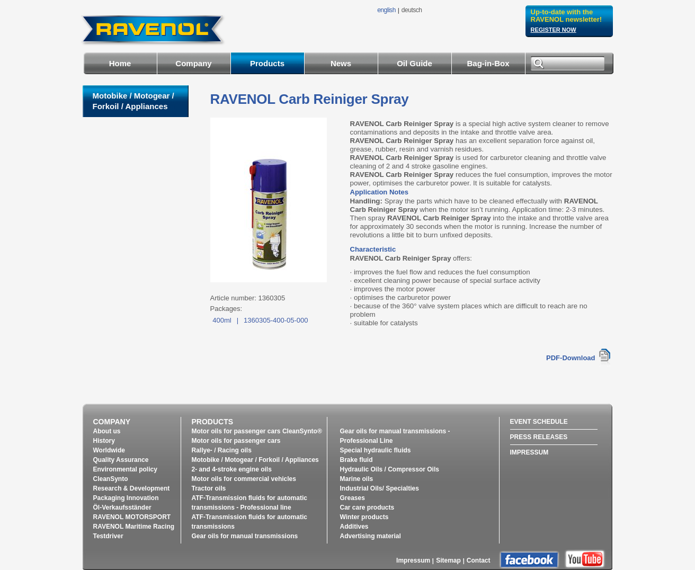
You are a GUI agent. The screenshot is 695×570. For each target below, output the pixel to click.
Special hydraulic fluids (375, 450)
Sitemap (448, 560)
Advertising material (370, 536)
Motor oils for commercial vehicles (244, 479)
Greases (352, 498)
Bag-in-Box (488, 63)
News (341, 63)
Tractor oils (209, 488)
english (386, 10)
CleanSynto (110, 479)
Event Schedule (539, 421)
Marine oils (356, 479)
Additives (354, 526)
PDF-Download (570, 358)
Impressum (529, 452)
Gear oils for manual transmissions (245, 536)
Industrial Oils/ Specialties (379, 488)
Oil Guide (414, 63)
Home (120, 63)
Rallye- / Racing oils (222, 450)
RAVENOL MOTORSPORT (132, 517)
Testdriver (108, 536)
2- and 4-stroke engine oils (232, 469)
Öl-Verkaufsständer (122, 507)
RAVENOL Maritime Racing (134, 526)
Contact (479, 560)
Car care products (367, 507)
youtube (585, 559)
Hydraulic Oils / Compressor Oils (389, 469)
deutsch (412, 10)
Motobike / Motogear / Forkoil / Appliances (255, 460)
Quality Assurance (121, 460)
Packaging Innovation (126, 498)
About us (107, 431)
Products (267, 63)
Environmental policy (125, 469)
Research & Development (131, 488)
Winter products (364, 517)
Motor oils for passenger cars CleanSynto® (257, 431)
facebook (529, 559)
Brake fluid (356, 460)
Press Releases (539, 437)
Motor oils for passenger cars (236, 440)
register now (553, 29)
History (104, 440)
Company (193, 63)
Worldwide (109, 450)
